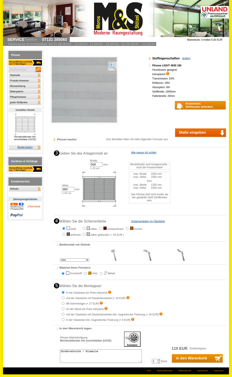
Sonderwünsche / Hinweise (101, 357)
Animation (132, 339)
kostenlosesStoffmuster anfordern (199, 105)
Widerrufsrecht (184, 373)
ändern (186, 58)
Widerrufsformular (164, 373)
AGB (149, 373)
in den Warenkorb (191, 361)
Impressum (219, 373)
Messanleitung (17, 86)
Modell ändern (25, 147)
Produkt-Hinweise (19, 80)
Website (14, 188)
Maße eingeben (192, 132)
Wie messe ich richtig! (143, 152)
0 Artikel (211, 39)
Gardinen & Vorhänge (24, 161)
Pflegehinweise (18, 97)
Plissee (15, 55)
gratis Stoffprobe (19, 102)
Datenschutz (202, 373)
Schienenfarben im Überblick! (148, 221)
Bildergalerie (16, 91)
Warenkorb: (194, 39)
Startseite (15, 75)
